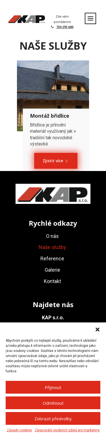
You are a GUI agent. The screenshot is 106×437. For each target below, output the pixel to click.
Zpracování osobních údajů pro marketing (67, 430)
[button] (97, 329)
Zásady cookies (19, 430)
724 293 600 (64, 27)
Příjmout (53, 387)
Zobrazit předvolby (53, 418)
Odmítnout (53, 403)
